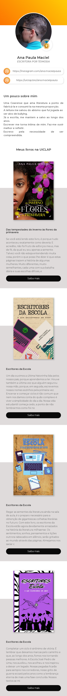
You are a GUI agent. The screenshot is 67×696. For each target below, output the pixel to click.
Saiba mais (33, 278)
